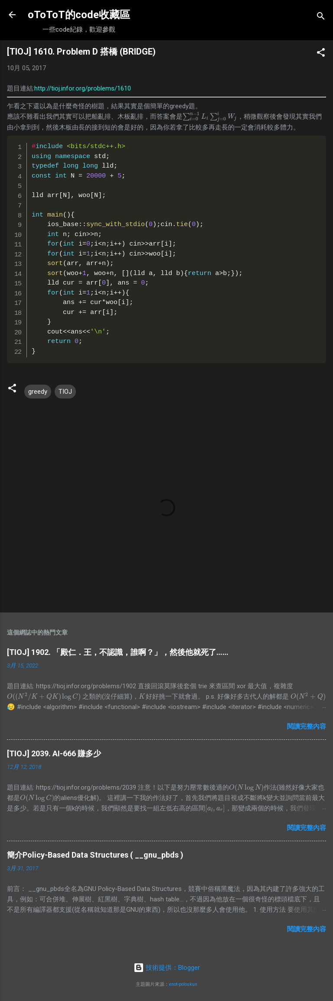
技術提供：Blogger (167, 968)
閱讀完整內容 (306, 726)
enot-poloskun (183, 984)
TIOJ (65, 391)
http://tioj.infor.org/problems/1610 (82, 88)
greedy (37, 391)
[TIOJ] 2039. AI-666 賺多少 (54, 753)
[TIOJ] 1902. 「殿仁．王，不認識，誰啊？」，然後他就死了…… (118, 652)
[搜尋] (321, 17)
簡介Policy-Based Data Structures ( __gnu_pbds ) (95, 854)
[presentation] (210, 116)
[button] (321, 54)
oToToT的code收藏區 (79, 15)
